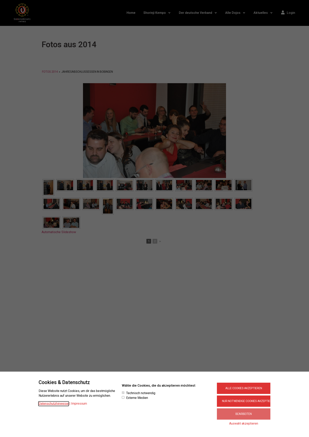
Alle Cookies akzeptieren (243, 388)
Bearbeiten (244, 413)
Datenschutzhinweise (54, 403)
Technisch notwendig (140, 393)
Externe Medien (137, 397)
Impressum (79, 403)
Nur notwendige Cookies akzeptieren (246, 401)
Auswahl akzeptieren (243, 423)
